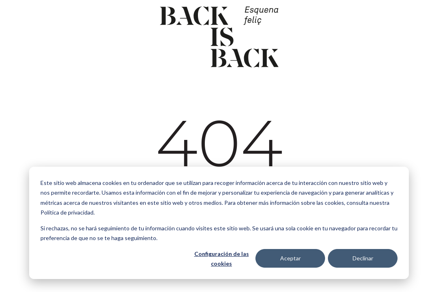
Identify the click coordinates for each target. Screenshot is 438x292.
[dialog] (219, 223)
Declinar (363, 258)
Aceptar (290, 258)
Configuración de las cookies (221, 258)
